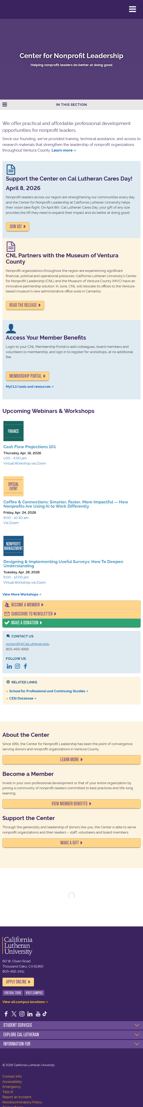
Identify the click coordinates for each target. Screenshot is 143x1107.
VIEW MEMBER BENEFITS (70, 804)
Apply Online (16, 982)
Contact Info (12, 1076)
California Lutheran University (13, 9)
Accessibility (12, 1082)
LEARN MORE (69, 759)
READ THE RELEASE (23, 305)
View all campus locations (23, 1002)
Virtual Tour (12, 993)
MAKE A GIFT (69, 843)
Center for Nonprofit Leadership (71, 56)
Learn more (62, 150)
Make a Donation (24, 623)
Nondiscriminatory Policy (22, 1102)
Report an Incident (16, 1097)
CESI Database (21, 698)
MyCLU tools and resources (28, 387)
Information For (16, 1044)
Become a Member (25, 605)
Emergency (11, 1087)
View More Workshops (20, 594)
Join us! (15, 226)
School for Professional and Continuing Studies (47, 691)
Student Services (17, 1025)
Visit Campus (34, 993)
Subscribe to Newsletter (32, 614)
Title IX (7, 1092)
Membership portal (25, 376)
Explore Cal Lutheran (21, 1034)
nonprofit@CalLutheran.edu (27, 644)
